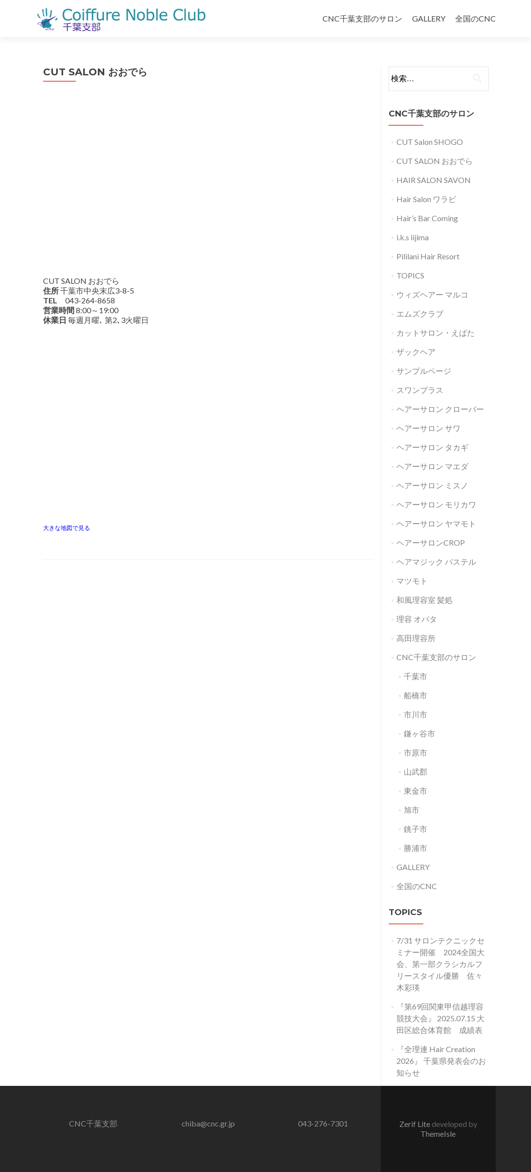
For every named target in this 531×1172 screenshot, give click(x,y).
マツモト (412, 580)
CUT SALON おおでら (434, 160)
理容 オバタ (416, 618)
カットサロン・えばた (435, 332)
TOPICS (410, 275)
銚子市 (415, 828)
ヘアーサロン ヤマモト (436, 523)
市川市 (415, 714)
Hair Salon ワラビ (426, 199)
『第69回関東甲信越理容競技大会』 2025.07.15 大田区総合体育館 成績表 (440, 1018)
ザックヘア (416, 351)
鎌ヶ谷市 (419, 733)
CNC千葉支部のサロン (362, 18)
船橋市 (415, 695)
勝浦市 (415, 847)
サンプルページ (423, 370)
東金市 (415, 790)
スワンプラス (419, 389)
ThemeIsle (438, 1133)
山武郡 (415, 771)
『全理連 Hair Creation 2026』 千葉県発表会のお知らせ (441, 1060)
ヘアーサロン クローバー (440, 409)
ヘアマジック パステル (436, 561)
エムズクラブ (419, 313)
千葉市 (415, 676)
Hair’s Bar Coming (427, 218)
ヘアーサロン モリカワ (436, 504)
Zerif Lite (415, 1123)
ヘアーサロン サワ (428, 428)
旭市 (411, 809)
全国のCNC (475, 18)
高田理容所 (416, 638)
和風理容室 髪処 (424, 599)
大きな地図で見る (66, 527)
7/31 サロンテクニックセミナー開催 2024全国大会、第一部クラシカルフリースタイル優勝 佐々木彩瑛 (440, 964)
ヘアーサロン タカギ (432, 447)
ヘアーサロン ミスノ (432, 485)
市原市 (415, 752)
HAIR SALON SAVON (433, 179)
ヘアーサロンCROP (430, 542)
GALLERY (428, 18)
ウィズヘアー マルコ (432, 294)
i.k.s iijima (412, 237)
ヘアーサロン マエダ (432, 466)
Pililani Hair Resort (428, 256)
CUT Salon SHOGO (429, 141)
